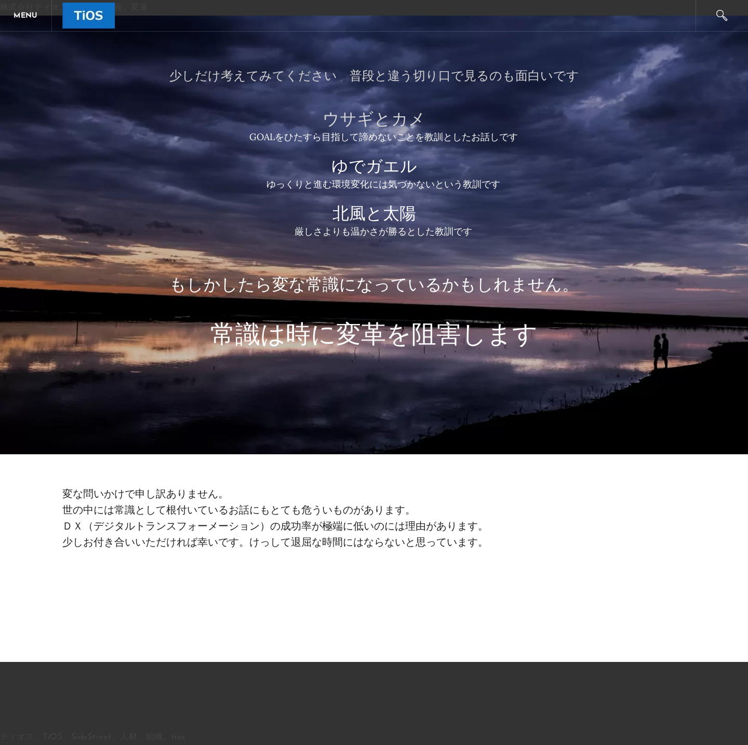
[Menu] (26, 15)
